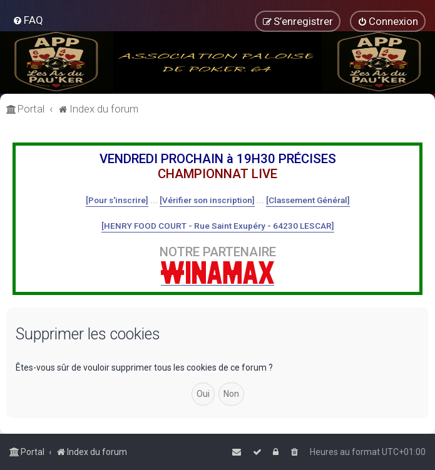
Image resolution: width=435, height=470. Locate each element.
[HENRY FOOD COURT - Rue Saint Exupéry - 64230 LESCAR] (217, 226)
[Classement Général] (308, 200)
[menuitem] (27, 20)
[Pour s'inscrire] (117, 200)
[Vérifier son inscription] (207, 200)
